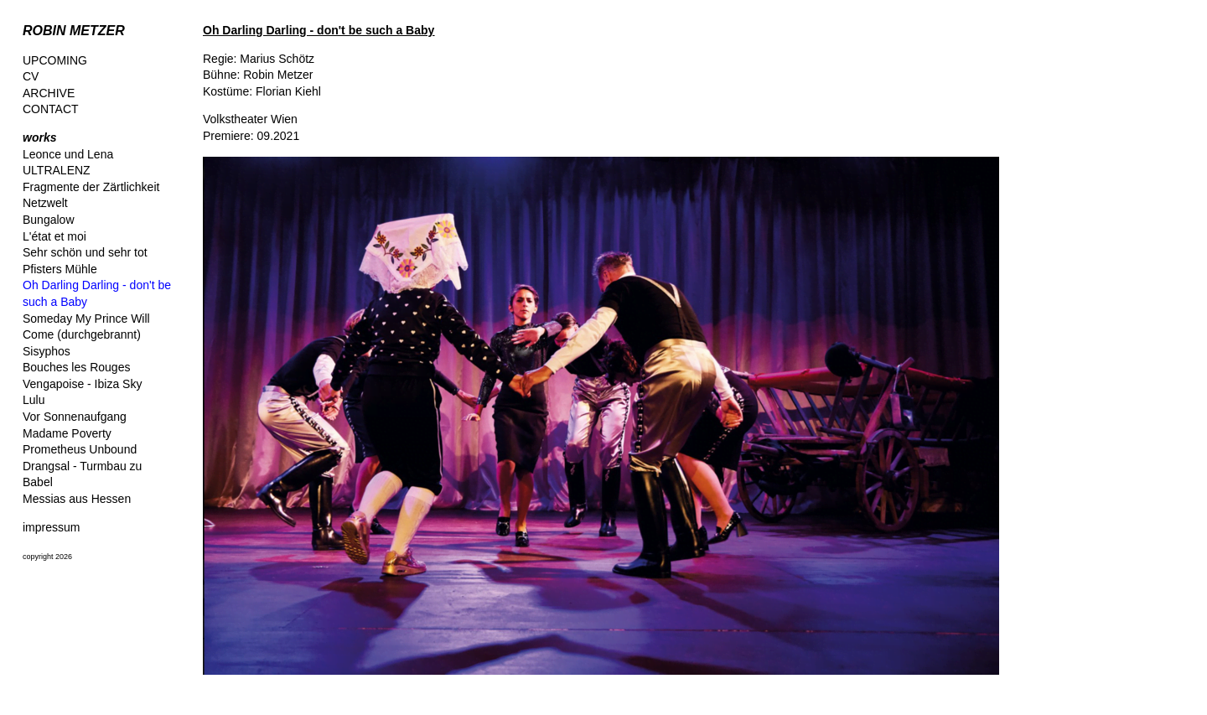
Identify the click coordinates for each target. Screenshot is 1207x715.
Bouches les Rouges (76, 367)
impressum (51, 527)
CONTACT (51, 109)
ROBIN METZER (74, 30)
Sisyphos (46, 351)
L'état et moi (54, 236)
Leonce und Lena (68, 154)
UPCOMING (55, 60)
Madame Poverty (67, 433)
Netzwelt (45, 203)
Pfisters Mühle (60, 269)
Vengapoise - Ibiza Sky (82, 384)
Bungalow (49, 219)
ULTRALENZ (57, 170)
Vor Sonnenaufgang (75, 416)
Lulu (33, 400)
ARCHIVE (49, 93)
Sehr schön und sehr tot (85, 252)
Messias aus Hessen (77, 498)
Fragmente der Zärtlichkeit (91, 187)
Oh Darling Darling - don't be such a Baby (318, 30)
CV (31, 76)
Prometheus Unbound (80, 449)
